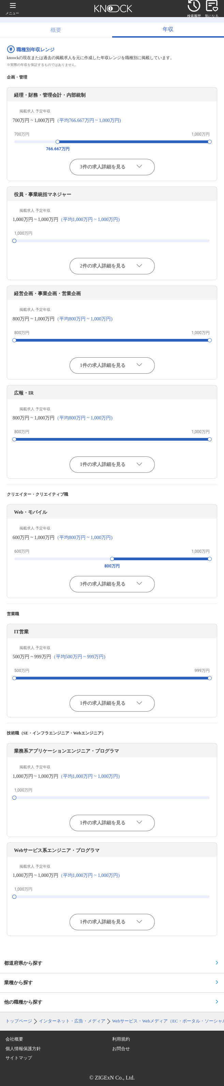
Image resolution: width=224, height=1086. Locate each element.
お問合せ (121, 1048)
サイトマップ (18, 1058)
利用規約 (121, 1039)
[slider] (57, 141)
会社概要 (14, 1039)
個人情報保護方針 (23, 1048)
